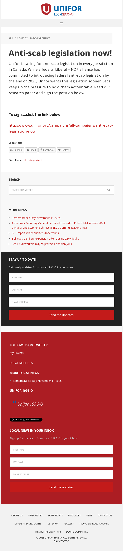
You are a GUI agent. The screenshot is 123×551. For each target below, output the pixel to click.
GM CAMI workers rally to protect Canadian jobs (42, 244)
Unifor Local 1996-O (61, 9)
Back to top (61, 541)
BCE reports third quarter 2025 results (35, 233)
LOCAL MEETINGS (21, 363)
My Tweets (17, 353)
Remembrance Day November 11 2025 (36, 218)
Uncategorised (33, 160)
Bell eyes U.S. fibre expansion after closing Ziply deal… (45, 238)
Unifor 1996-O (21, 390)
